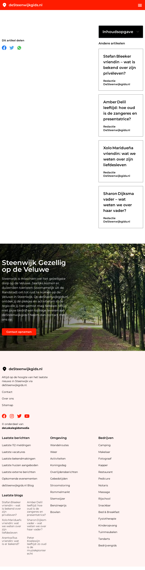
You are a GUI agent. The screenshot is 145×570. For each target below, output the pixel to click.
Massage (104, 492)
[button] (140, 5)
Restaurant (105, 472)
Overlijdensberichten (64, 472)
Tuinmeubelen (107, 532)
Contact (7, 392)
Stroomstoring (60, 485)
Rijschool (104, 498)
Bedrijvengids (107, 545)
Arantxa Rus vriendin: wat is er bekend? (10, 541)
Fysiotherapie (107, 518)
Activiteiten (58, 458)
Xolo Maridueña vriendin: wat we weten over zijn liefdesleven (12, 526)
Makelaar (104, 452)
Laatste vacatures (13, 452)
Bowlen (55, 512)
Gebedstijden (59, 478)
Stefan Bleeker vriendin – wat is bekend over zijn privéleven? (11, 508)
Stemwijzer (57, 498)
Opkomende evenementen (19, 478)
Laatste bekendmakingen (18, 458)
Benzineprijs (58, 505)
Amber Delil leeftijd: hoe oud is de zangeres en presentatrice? (36, 508)
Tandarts (104, 539)
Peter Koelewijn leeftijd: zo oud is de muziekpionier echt (36, 545)
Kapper (103, 465)
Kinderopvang (107, 525)
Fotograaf (105, 458)
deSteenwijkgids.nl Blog (18, 485)
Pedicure (104, 478)
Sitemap (8, 405)
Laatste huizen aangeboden (20, 465)
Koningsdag (58, 465)
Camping (104, 445)
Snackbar (104, 505)
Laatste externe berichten (18, 472)
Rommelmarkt (60, 492)
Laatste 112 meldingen (16, 445)
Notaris (103, 485)
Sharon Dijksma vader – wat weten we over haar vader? (37, 524)
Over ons (8, 398)
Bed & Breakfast (109, 512)
